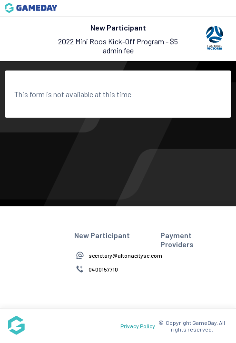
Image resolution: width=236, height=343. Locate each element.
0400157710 (103, 269)
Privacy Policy (137, 326)
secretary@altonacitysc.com (125, 255)
